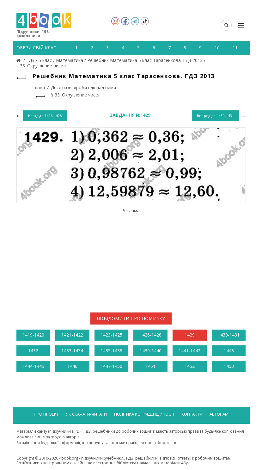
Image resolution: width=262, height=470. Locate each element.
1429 (190, 335)
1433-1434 (72, 351)
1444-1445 (33, 366)
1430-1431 (229, 335)
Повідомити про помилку (131, 318)
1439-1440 (150, 351)
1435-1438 (111, 351)
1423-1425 (111, 335)
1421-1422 (72, 335)
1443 (229, 351)
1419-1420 (33, 335)
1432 (33, 351)
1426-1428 (150, 335)
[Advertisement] (131, 257)
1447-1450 (111, 366)
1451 (150, 366)
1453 (229, 366)
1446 (72, 366)
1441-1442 (189, 351)
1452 (190, 366)
